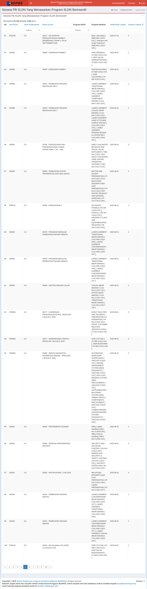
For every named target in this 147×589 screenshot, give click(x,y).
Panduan (131, 3)
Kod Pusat (13, 25)
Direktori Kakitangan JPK (47, 586)
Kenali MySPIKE (118, 3)
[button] (31, 3)
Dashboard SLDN (126, 10)
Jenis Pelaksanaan (31, 25)
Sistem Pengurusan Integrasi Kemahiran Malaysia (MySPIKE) (41, 581)
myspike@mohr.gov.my (126, 584)
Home (114, 10)
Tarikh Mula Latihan (118, 25)
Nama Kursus (47, 25)
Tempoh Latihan (134, 25)
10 (46, 567)
